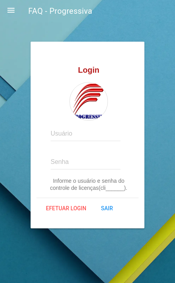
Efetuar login (66, 208)
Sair (106, 208)
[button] (11, 11)
